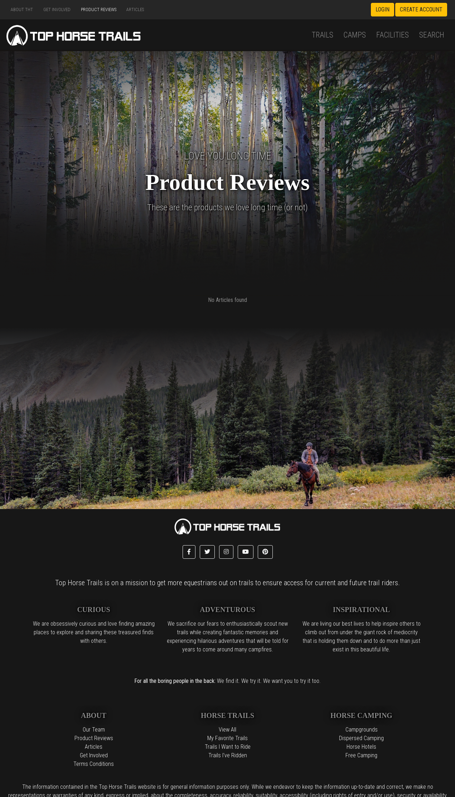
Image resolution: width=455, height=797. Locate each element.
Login (382, 9)
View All (227, 729)
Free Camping (361, 755)
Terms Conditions (93, 764)
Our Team (94, 729)
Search (431, 34)
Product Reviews (98, 9)
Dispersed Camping (361, 738)
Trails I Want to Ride (228, 746)
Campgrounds (361, 729)
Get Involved (57, 9)
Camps (354, 34)
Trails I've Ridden (227, 755)
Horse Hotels (361, 746)
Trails (322, 34)
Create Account (421, 9)
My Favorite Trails (227, 738)
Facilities (392, 34)
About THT (22, 9)
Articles (135, 9)
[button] (189, 552)
